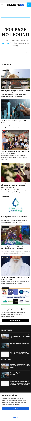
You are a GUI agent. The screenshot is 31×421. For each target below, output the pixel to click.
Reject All (15, 417)
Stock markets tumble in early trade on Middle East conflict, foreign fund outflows (15, 91)
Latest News (6, 65)
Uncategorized (5, 70)
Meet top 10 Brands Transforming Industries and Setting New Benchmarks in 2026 (14, 309)
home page (5, 43)
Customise (15, 413)
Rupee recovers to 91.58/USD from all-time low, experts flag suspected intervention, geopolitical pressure (14, 185)
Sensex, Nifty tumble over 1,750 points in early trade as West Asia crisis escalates (15, 247)
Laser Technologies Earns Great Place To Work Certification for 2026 (19, 353)
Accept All (15, 408)
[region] (15, 407)
